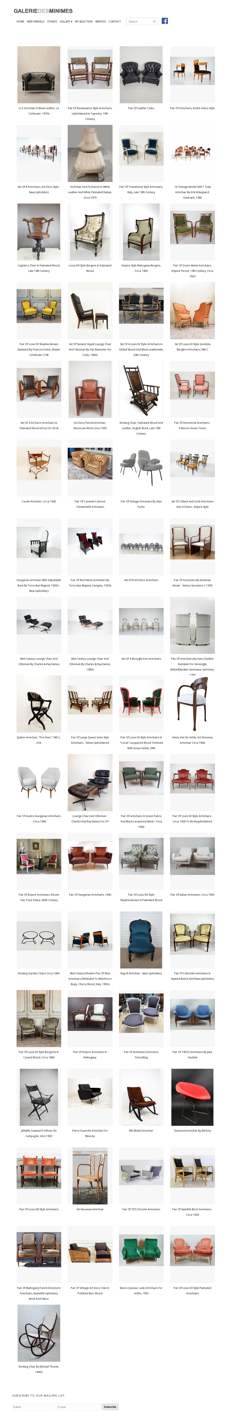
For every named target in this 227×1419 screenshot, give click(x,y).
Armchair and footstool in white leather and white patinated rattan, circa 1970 (90, 192)
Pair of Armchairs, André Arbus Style (192, 108)
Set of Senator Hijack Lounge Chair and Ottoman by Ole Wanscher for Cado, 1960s (90, 349)
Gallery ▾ (66, 21)
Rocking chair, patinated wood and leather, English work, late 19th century (141, 428)
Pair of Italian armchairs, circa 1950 (192, 895)
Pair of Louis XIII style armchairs (38, 1209)
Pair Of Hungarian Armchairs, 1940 (90, 895)
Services (100, 21)
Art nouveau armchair (90, 1209)
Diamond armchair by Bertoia (192, 1130)
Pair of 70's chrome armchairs (141, 1209)
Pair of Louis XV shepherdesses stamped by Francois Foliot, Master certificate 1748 (38, 349)
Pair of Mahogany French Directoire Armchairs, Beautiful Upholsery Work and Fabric (39, 1293)
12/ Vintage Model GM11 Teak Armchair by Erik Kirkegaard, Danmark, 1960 (192, 192)
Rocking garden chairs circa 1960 (38, 973)
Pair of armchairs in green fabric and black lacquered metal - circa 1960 (141, 821)
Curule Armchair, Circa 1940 (39, 501)
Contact (115, 21)
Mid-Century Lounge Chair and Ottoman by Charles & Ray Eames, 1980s (90, 664)
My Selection (83, 21)
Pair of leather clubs (141, 108)
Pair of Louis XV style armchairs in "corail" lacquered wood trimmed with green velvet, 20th (141, 743)
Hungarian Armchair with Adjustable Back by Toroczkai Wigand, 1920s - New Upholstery (39, 585)
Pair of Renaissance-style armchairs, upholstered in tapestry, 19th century (90, 113)
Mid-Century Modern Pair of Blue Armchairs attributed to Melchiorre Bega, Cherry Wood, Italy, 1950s (90, 978)
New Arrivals (35, 21)
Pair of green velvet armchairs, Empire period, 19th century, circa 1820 (192, 271)
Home (20, 21)
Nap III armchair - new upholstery (141, 973)
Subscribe (110, 1406)
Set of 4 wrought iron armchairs (141, 659)
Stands (52, 21)
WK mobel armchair (141, 1130)
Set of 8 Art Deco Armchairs (141, 580)
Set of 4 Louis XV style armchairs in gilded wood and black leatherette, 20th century (141, 349)
